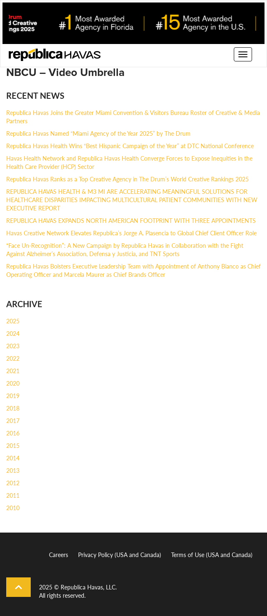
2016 (13, 433)
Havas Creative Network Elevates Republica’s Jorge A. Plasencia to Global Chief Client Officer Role (131, 233)
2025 (13, 321)
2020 (13, 383)
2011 (13, 495)
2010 (13, 508)
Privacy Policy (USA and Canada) (119, 554)
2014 (13, 458)
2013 (13, 470)
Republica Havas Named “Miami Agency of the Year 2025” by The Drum (98, 133)
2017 (13, 420)
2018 (13, 408)
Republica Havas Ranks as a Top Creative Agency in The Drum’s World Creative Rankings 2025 (127, 179)
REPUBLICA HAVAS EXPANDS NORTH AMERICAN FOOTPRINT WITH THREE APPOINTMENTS (131, 220)
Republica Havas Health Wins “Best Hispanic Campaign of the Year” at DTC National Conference (130, 146)
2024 (13, 333)
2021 (13, 371)
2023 (13, 346)
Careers (58, 554)
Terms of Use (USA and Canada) (211, 554)
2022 (13, 358)
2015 (13, 445)
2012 (13, 483)
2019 (13, 395)
